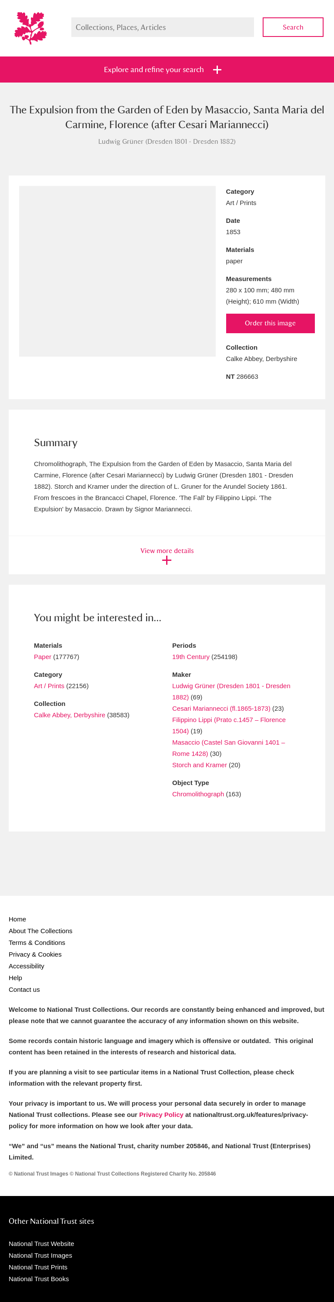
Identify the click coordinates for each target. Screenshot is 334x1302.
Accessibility (26, 966)
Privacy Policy (161, 1114)
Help (15, 977)
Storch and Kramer (199, 765)
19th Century (191, 656)
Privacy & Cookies (35, 954)
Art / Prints (49, 685)
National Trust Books (39, 1278)
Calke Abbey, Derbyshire (69, 715)
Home (17, 919)
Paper (42, 656)
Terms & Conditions (37, 942)
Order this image (270, 323)
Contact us (24, 989)
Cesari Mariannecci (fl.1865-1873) (221, 708)
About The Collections (40, 930)
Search (293, 27)
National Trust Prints (38, 1267)
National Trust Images (40, 1255)
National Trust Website (41, 1243)
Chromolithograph (198, 794)
